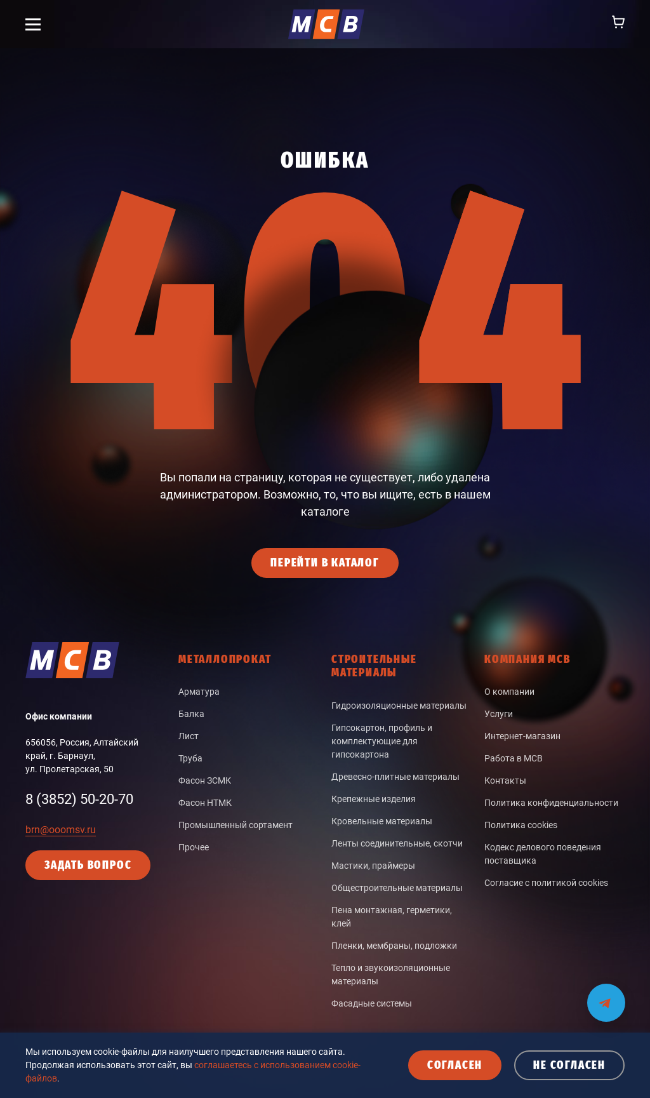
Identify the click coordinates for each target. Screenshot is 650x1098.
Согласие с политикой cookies (546, 883)
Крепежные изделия (373, 799)
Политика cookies (520, 825)
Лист (188, 736)
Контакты (505, 780)
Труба (190, 758)
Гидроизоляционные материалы (399, 705)
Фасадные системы (371, 1003)
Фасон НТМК (205, 803)
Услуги (498, 714)
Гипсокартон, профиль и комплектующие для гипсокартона (381, 741)
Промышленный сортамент (235, 825)
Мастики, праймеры (373, 865)
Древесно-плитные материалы (395, 777)
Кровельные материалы (381, 821)
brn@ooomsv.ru (60, 830)
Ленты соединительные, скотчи (397, 843)
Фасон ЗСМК (204, 780)
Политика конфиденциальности (551, 803)
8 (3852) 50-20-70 (79, 799)
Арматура (199, 691)
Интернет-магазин (522, 736)
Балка (191, 714)
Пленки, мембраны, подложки (394, 946)
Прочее (193, 847)
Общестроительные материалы (397, 888)
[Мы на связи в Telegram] (606, 995)
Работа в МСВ (513, 758)
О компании (509, 691)
